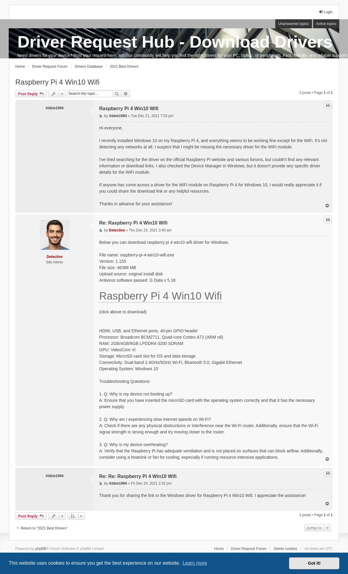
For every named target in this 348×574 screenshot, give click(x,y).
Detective (55, 257)
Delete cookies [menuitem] (285, 549)
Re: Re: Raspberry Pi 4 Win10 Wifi (138, 476)
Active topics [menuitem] (326, 24)
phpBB (40, 549)
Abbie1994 (54, 108)
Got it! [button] (314, 563)
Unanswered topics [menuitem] (293, 24)
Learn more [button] (194, 563)
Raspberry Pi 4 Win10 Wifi (57, 82)
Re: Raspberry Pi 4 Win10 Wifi (133, 222)
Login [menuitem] (326, 12)
